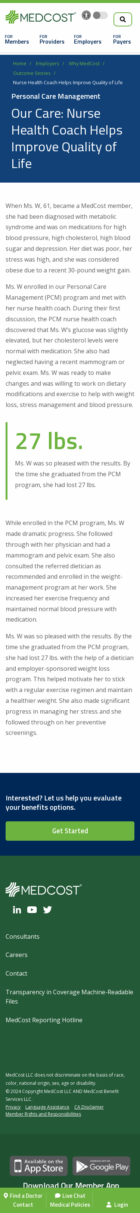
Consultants (23, 936)
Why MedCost (84, 63)
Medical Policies (70, 1204)
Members (17, 41)
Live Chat (73, 1195)
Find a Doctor (26, 1195)
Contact (23, 1204)
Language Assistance (47, 1107)
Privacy (13, 1107)
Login (117, 1204)
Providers (52, 41)
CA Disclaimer (89, 1107)
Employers (88, 41)
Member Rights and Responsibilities (43, 1114)
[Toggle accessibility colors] (100, 15)
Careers (17, 955)
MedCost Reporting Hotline (44, 1020)
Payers (122, 41)
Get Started (70, 830)
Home (20, 63)
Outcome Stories (32, 73)
